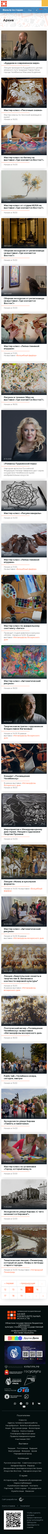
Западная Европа (18, 1466)
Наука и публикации (22, 1483)
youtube (23, 1406)
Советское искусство (31, 1463)
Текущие (11, 1448)
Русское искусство (12, 1463)
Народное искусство (32, 1471)
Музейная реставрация (17, 1486)
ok (32, 1403)
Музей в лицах (17, 1491)
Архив (34, 1451)
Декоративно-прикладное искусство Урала (22, 1468)
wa (14, 1403)
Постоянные (22, 1448)
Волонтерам (34, 1428)
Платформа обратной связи (22, 1434)
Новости (23, 1420)
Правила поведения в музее (22, 1436)
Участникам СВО (22, 1439)
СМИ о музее (20, 1488)
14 (21, 1289)
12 (5, 1289)
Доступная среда (19, 1428)
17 (5, 1296)
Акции (8, 1428)
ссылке (30, 1527)
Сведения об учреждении (30, 1480)
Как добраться (12, 1425)
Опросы (15, 1431)
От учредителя (34, 1488)
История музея (10, 1480)
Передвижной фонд (23, 1454)
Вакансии (29, 1491)
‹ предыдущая (27, 1283)
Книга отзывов (26, 1431)
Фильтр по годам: (13, 10)
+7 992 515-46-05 (8, 1403)
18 (13, 1296)
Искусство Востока (12, 1471)
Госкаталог (25, 1506)
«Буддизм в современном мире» (22, 63)
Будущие (33, 1448)
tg (20, 1403)
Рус (40, 9)
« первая (9, 1283)
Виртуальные (14, 1451)
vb (26, 1403)
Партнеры (8, 1488)
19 (21, 1296)
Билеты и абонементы (30, 1425)
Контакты (34, 1486)
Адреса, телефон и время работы (23, 1423)
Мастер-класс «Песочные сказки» (23, 110)
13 (13, 1289)
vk (38, 1403)
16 (37, 1289)
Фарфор (31, 1466)
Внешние (26, 1451)
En (45, 9)
